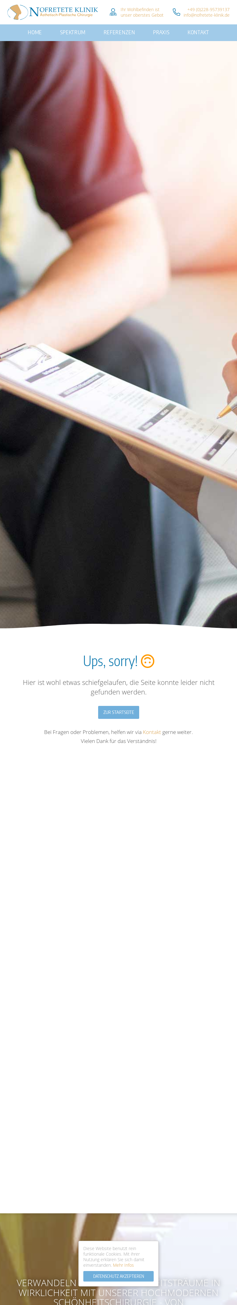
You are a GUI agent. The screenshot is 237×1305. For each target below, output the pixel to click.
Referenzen (119, 30)
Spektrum (77, 30)
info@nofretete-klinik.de (207, 15)
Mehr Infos (123, 1265)
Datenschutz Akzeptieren (118, 1276)
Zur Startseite (118, 706)
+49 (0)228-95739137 (208, 9)
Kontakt (190, 30)
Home (43, 30)
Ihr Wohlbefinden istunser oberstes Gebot (142, 12)
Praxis (156, 30)
